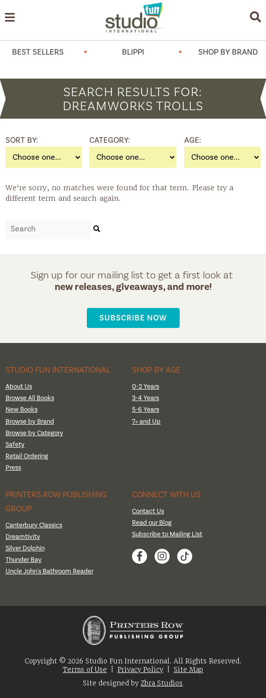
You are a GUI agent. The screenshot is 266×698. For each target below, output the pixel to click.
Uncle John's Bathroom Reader (49, 571)
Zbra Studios (162, 683)
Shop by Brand (228, 52)
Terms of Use (85, 669)
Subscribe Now (133, 317)
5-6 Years (145, 410)
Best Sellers (38, 52)
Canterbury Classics (34, 525)
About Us (19, 387)
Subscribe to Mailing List (167, 534)
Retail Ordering (27, 456)
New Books (22, 410)
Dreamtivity (23, 537)
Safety (15, 445)
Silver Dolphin (25, 548)
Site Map (188, 669)
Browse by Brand (30, 422)
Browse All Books (30, 398)
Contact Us (148, 511)
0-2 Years (145, 387)
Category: (101, 140)
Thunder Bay (24, 560)
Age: (192, 140)
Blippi (133, 52)
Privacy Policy (140, 669)
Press (13, 468)
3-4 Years (145, 398)
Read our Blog (152, 523)
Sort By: (18, 140)
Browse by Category (34, 433)
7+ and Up (146, 422)
